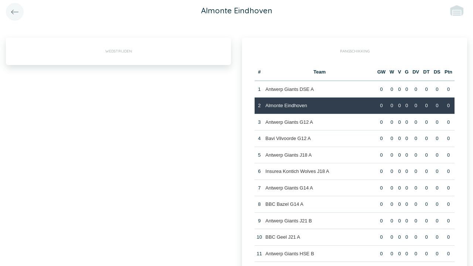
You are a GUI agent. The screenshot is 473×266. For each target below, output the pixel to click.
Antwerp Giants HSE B (289, 253)
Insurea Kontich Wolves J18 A (297, 171)
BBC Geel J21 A (282, 237)
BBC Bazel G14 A (284, 204)
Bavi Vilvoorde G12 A (288, 138)
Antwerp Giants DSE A (289, 89)
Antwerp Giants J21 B (288, 221)
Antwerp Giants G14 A (289, 188)
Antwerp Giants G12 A (289, 122)
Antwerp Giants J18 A (288, 155)
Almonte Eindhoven (286, 105)
